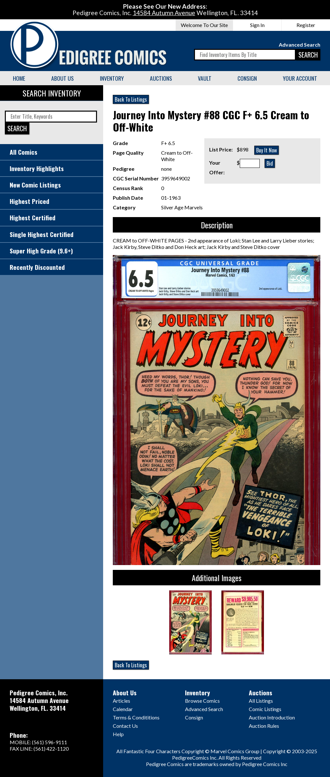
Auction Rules (264, 726)
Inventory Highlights (37, 168)
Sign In (257, 25)
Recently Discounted (37, 267)
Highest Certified (32, 217)
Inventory (112, 78)
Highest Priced (29, 201)
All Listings (261, 701)
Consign (247, 78)
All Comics (23, 152)
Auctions (161, 78)
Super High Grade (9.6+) (41, 250)
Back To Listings (131, 99)
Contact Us (125, 726)
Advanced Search (299, 44)
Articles (121, 701)
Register (305, 25)
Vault (204, 78)
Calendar (123, 709)
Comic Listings (265, 709)
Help (118, 734)
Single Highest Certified (41, 234)
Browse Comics (202, 701)
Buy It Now (266, 150)
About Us (62, 78)
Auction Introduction (272, 717)
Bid (270, 163)
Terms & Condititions (136, 717)
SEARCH (308, 54)
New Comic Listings (35, 184)
